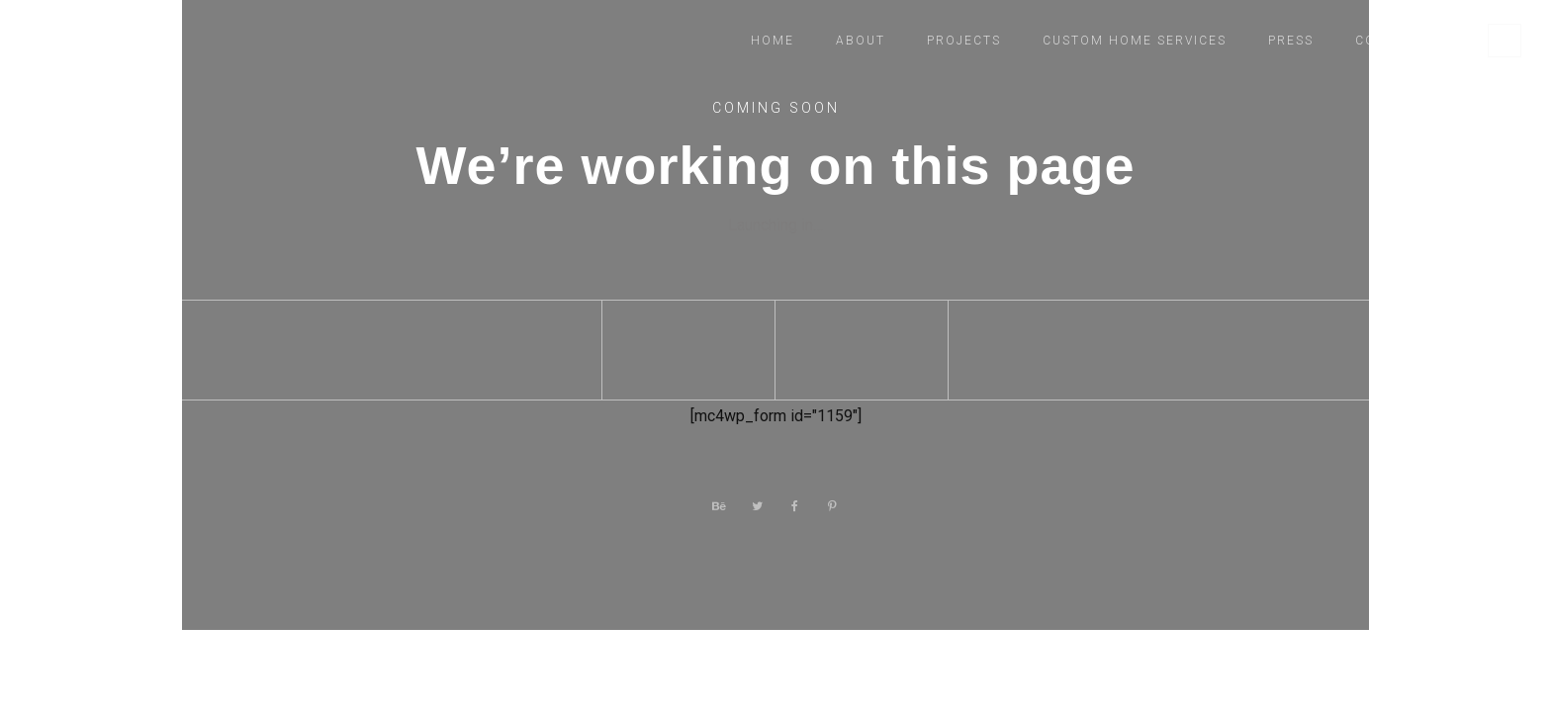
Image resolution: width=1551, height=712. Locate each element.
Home (772, 40)
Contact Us (1401, 40)
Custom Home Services (1135, 40)
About (860, 40)
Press (1291, 40)
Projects (964, 40)
